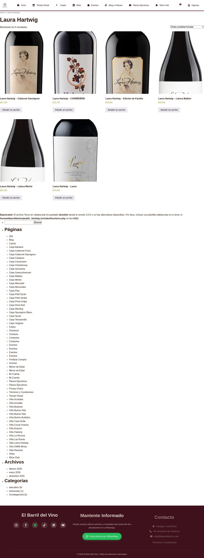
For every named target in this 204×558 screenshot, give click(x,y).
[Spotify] (35, 527)
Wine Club (162, 5)
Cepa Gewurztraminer (20, 272)
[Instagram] (16, 527)
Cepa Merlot (15, 280)
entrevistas (14, 491)
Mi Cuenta (14, 374)
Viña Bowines (16, 407)
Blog (11, 240)
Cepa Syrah (15, 316)
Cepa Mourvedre (17, 287)
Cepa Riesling (16, 309)
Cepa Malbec (15, 276)
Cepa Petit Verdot (18, 298)
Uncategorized (16, 494)
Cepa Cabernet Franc (20, 251)
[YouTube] (63, 527)
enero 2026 (15, 472)
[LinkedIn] (54, 527)
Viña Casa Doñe (17, 421)
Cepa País (14, 290)
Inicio (21, 5)
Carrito (12, 243)
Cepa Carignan (16, 258)
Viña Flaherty (15, 432)
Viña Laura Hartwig (18, 443)
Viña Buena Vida (17, 410)
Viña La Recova (17, 435)
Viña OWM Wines (18, 446)
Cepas (61, 5)
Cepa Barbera (16, 247)
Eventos (93, 5)
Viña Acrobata (16, 399)
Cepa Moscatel (16, 283)
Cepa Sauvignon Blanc (20, 312)
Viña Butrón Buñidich (19, 417)
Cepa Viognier (16, 323)
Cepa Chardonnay (18, 265)
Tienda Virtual (40, 5)
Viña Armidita (15, 403)
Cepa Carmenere (17, 261)
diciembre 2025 (17, 476)
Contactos (14, 338)
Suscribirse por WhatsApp (102, 539)
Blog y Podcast (114, 5)
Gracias (13, 363)
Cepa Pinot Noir (17, 305)
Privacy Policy (16, 388)
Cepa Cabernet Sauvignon (22, 254)
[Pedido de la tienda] (187, 26)
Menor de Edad (17, 367)
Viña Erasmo (15, 428)
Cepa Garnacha (17, 269)
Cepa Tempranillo (18, 319)
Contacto (13, 334)
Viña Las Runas (17, 439)
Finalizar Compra (17, 359)
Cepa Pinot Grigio (18, 301)
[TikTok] (44, 527)
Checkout (14, 330)
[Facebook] (25, 527)
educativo (14, 487)
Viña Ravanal (16, 450)
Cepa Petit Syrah (17, 294)
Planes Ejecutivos (139, 5)
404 (11, 236)
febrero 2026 (15, 469)
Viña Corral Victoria (18, 425)
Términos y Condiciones (21, 392)
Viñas (77, 5)
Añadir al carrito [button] (11, 110)
